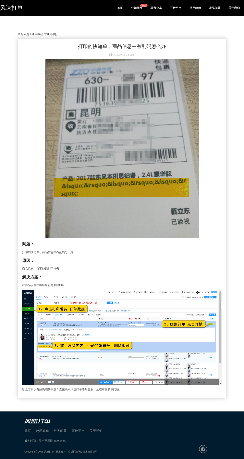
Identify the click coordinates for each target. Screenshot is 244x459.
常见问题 (214, 8)
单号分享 (156, 8)
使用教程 (195, 8)
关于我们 (234, 8)
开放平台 (175, 8)
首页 (120, 8)
